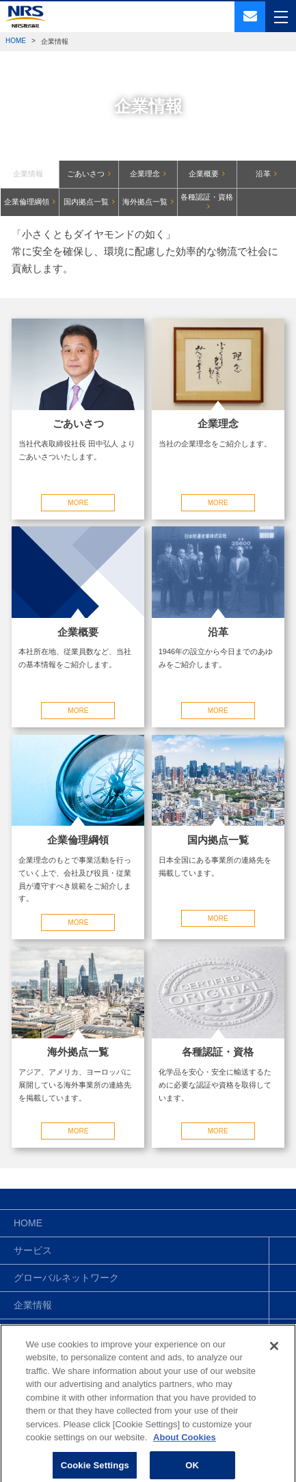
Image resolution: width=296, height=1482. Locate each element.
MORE (78, 503)
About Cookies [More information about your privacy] (184, 1445)
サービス (33, 1250)
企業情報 (33, 1304)
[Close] (274, 1353)
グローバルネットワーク (66, 1277)
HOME (15, 40)
